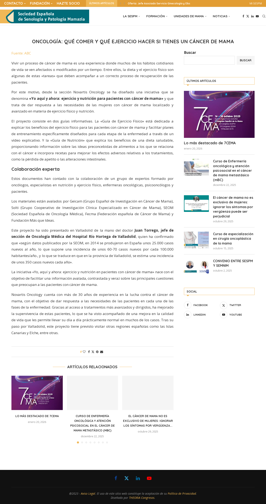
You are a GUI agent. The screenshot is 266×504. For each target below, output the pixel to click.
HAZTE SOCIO (68, 3)
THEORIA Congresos (141, 498)
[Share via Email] (101, 352)
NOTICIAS (220, 16)
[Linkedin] (252, 16)
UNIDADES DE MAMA (189, 16)
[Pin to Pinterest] (97, 352)
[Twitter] (247, 16)
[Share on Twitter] (92, 352)
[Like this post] (84, 352)
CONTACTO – (15, 3)
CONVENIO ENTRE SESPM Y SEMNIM (233, 263)
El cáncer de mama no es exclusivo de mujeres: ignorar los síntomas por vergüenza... (148, 420)
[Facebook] (243, 16)
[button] (120, 3)
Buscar (190, 52)
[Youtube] (257, 16)
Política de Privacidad (182, 493)
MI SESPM (256, 3)
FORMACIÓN (155, 16)
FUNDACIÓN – (41, 3)
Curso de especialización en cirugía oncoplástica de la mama (233, 238)
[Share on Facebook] (89, 352)
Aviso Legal (88, 493)
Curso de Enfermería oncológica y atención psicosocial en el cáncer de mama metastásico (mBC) (232, 170)
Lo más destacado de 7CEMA (37, 416)
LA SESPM (130, 16)
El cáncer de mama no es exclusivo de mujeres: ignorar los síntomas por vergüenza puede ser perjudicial (233, 206)
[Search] (264, 16)
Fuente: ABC (21, 53)
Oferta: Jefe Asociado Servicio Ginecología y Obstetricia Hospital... (170, 3)
